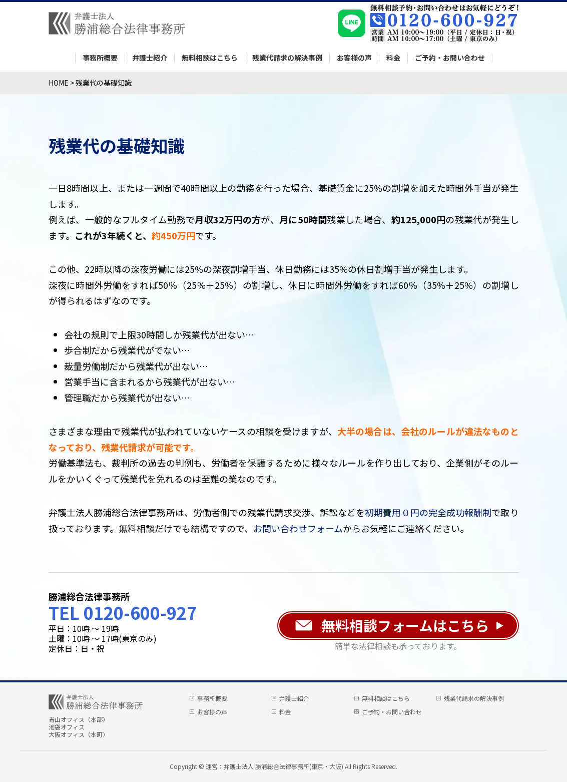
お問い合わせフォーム (298, 528)
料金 (393, 58)
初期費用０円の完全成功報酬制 (428, 512)
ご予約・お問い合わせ (450, 58)
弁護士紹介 (149, 58)
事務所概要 (100, 58)
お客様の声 (354, 58)
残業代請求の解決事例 (287, 58)
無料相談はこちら (210, 58)
